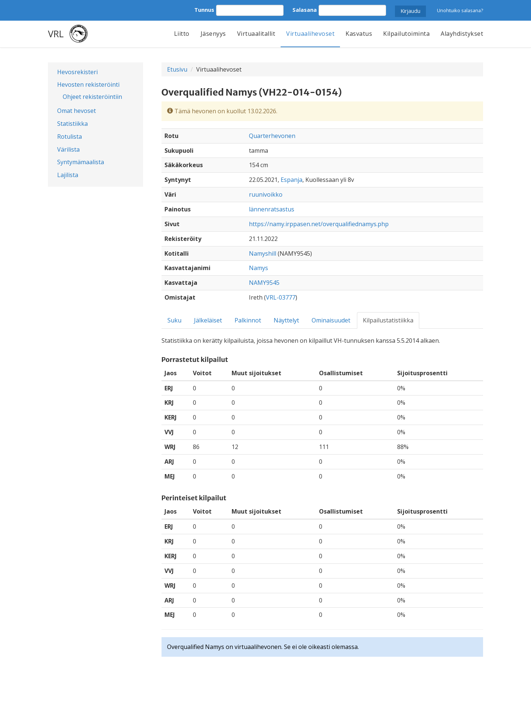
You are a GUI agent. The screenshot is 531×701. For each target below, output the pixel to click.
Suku (174, 320)
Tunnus (204, 9)
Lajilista (67, 175)
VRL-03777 (280, 297)
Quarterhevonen (272, 136)
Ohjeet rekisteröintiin (92, 97)
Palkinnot (248, 320)
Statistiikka (72, 124)
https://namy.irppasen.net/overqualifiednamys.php (319, 224)
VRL (56, 33)
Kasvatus (359, 34)
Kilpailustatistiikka (388, 320)
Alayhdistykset (462, 34)
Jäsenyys (213, 34)
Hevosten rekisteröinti (88, 84)
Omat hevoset (76, 111)
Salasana (304, 9)
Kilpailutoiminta (406, 34)
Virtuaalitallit (256, 34)
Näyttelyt (286, 320)
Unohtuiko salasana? (460, 10)
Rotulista (69, 136)
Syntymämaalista (80, 162)
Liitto (182, 34)
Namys (258, 268)
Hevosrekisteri (77, 72)
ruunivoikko (265, 194)
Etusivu (177, 69)
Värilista (68, 149)
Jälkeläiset (208, 320)
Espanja (291, 180)
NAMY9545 (264, 283)
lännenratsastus (271, 209)
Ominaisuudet (331, 320)
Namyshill (262, 253)
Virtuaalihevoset (310, 34)
